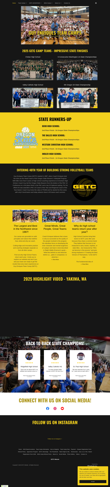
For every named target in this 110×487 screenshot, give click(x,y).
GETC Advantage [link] (43, 451)
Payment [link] (73, 449)
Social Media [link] (62, 454)
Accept (93, 481)
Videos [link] (78, 454)
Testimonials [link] (74, 451)
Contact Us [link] (67, 3)
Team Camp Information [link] (42, 449)
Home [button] (20, 449)
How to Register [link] (54, 449)
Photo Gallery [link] (71, 454)
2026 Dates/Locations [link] (29, 449)
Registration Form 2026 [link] (29, 454)
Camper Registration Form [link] (84, 449)
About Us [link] (55, 454)
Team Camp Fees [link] (65, 449)
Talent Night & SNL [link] (64, 451)
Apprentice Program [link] (32, 451)
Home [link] (14, 3)
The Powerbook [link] (54, 451)
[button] (22, 3)
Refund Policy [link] (22, 451)
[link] (47, 409)
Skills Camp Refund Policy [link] (44, 454)
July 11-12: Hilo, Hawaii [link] (85, 451)
